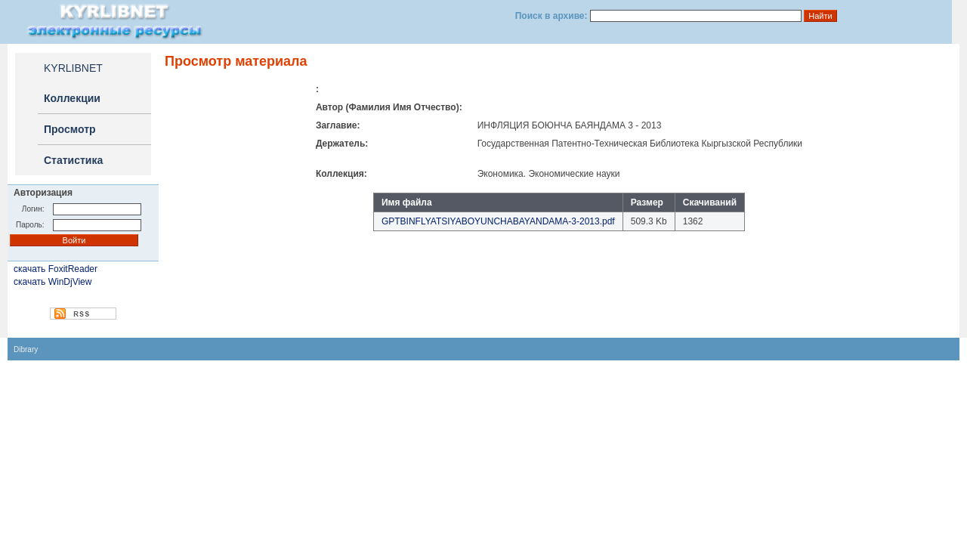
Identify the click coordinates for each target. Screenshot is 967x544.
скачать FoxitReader (55, 269)
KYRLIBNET (73, 68)
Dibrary (26, 349)
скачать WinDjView (52, 282)
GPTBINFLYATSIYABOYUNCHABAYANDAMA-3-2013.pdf (498, 221)
